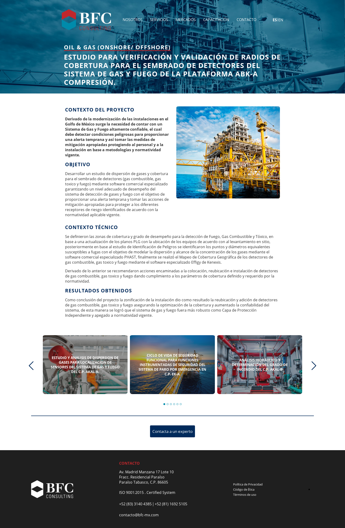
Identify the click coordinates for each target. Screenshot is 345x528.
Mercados (186, 19)
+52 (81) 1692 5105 (171, 503)
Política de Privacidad (248, 484)
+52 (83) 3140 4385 (135, 503)
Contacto (246, 19)
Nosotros (133, 19)
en (280, 19)
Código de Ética (243, 489)
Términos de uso (244, 494)
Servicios (159, 19)
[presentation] (31, 365)
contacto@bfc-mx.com (139, 514)
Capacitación (216, 19)
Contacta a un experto (172, 431)
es (275, 19)
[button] (164, 404)
